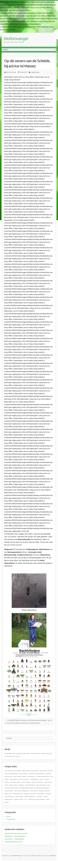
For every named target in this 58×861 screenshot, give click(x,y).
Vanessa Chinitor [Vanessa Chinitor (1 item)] (18, 799)
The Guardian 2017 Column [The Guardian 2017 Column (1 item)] (12, 756)
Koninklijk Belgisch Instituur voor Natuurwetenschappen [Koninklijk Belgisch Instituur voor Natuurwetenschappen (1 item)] (34, 788)
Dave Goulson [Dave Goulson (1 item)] (8, 776)
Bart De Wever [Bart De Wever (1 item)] (35, 770)
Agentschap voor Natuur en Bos (16, 833)
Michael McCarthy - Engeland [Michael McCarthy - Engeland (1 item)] (21, 793)
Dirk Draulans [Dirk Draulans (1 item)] (13, 779)
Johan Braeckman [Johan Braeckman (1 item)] (30, 785)
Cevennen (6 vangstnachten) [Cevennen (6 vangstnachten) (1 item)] (36, 773)
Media (8, 816)
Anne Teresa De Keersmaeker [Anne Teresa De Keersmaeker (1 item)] (13, 770)
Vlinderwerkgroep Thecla (13, 842)
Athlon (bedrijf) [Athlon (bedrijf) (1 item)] (26, 770)
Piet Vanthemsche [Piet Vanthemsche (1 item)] (9, 796)
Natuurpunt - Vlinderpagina (14, 839)
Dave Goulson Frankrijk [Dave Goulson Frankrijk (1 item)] (19, 776)
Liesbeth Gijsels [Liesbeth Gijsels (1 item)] (9, 790)
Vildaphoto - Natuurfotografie (15, 836)
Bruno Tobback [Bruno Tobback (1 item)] (23, 773)
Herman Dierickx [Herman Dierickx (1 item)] (25, 782)
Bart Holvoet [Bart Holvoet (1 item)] (43, 770)
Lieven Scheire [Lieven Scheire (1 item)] (34, 790)
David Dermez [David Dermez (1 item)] (31, 776)
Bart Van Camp (11, 72)
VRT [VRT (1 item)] (25, 799)
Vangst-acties (35, 72)
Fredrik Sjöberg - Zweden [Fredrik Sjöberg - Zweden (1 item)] (37, 779)
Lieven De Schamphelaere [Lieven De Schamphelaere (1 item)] (21, 790)
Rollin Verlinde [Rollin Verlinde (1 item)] (19, 796)
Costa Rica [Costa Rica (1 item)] (48, 773)
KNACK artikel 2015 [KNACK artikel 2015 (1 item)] (46, 753)
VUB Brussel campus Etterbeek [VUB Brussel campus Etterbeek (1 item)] (36, 799)
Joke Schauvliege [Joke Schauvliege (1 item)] (41, 785)
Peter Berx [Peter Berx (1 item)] (48, 793)
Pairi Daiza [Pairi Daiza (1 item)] (33, 793)
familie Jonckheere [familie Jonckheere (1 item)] (24, 779)
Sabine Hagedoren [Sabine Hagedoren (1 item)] (29, 796)
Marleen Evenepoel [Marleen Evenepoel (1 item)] (44, 790)
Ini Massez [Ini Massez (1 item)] (21, 785)
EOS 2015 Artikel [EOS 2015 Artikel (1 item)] (35, 753)
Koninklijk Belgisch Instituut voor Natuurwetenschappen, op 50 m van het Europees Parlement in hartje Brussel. (28, 721)
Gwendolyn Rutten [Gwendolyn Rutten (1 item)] (15, 782)
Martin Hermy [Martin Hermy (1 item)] (8, 793)
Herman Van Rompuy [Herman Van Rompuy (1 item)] (37, 782)
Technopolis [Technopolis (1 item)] (39, 796)
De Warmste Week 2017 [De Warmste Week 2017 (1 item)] (23, 753)
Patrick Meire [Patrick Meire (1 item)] (40, 793)
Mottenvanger (16, 38)
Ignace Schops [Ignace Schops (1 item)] (13, 785)
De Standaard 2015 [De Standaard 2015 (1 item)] (10, 753)
